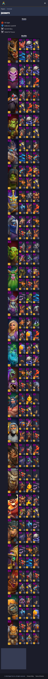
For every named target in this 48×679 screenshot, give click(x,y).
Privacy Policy (30, 676)
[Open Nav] (45, 3)
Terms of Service (39, 676)
